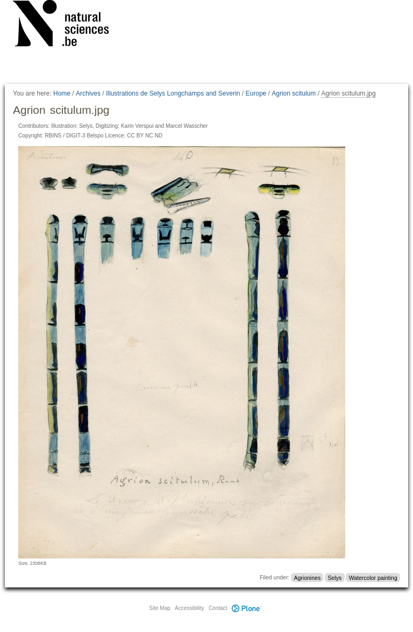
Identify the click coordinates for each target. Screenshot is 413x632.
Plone (246, 608)
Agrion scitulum (294, 93)
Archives (88, 93)
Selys (335, 577)
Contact (218, 608)
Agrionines (307, 577)
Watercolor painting (373, 577)
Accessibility (189, 608)
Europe (256, 93)
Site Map (159, 608)
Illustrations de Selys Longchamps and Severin (173, 93)
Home (61, 93)
